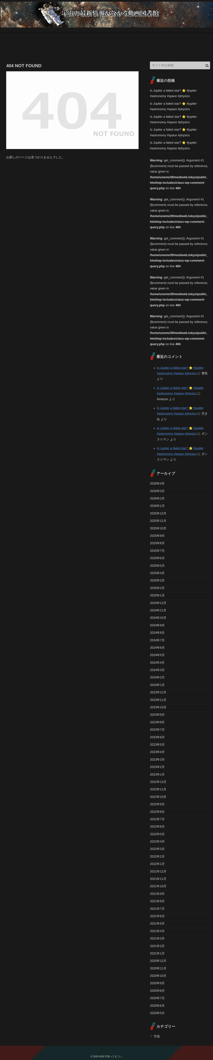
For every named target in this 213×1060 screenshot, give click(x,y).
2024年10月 (158, 617)
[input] (180, 65)
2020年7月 (157, 998)
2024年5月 (157, 655)
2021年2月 (157, 946)
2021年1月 (157, 953)
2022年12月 (158, 782)
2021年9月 (157, 894)
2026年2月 (157, 498)
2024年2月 (157, 677)
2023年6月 (157, 737)
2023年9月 (157, 714)
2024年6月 (157, 647)
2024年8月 (157, 632)
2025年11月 (158, 521)
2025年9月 (157, 535)
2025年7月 (157, 550)
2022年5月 (157, 834)
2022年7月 (157, 819)
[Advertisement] (62, 49)
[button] (207, 66)
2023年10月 (158, 707)
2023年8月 (157, 722)
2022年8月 (157, 812)
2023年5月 (157, 744)
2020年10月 (158, 975)
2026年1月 (157, 506)
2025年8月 (157, 543)
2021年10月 (158, 886)
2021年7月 (157, 908)
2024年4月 (157, 662)
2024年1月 (157, 685)
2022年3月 (157, 849)
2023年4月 (157, 752)
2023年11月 (158, 700)
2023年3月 (157, 759)
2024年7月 (157, 640)
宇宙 (157, 1036)
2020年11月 (158, 968)
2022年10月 (158, 797)
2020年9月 (157, 983)
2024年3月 (157, 670)
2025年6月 (157, 558)
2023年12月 (158, 692)
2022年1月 (157, 864)
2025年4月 (157, 573)
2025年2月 (157, 588)
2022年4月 (157, 841)
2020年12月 (158, 961)
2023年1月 (157, 774)
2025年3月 (157, 580)
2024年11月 (158, 610)
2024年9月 (157, 625)
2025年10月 (158, 528)
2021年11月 (158, 879)
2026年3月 (157, 491)
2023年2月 (157, 767)
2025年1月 (157, 595)
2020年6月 (157, 1005)
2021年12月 (158, 871)
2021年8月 (157, 901)
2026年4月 (157, 483)
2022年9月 (157, 804)
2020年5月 (157, 1013)
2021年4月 (157, 931)
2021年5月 (157, 923)
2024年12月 (158, 603)
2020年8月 (157, 990)
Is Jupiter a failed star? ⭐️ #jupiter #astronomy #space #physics (173, 93)
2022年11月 (158, 789)
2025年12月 (158, 513)
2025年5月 (157, 565)
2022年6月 (157, 826)
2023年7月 (157, 729)
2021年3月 (157, 938)
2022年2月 (157, 856)
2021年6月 (157, 916)
